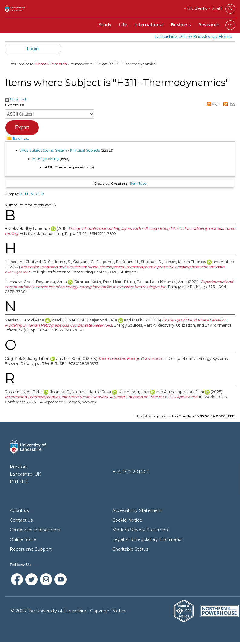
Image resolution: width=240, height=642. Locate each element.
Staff (217, 8)
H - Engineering (45, 159)
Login (33, 48)
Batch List (17, 138)
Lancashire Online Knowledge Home (193, 36)
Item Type (138, 183)
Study (105, 25)
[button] (22, 127)
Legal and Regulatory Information (148, 539)
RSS (228, 104)
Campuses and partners (35, 530)
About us (19, 510)
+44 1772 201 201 (131, 471)
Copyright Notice (108, 611)
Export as (14, 105)
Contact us (21, 520)
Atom (213, 104)
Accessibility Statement (137, 510)
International (149, 25)
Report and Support (31, 549)
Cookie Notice (127, 520)
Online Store (23, 539)
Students (197, 8)
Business (181, 25)
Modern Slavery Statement (141, 530)
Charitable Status (130, 549)
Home (41, 64)
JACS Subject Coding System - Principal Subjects (60, 150)
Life (123, 25)
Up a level (15, 99)
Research (208, 25)
